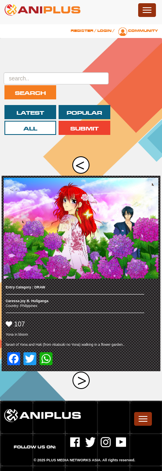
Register (82, 31)
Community (143, 31)
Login (104, 31)
